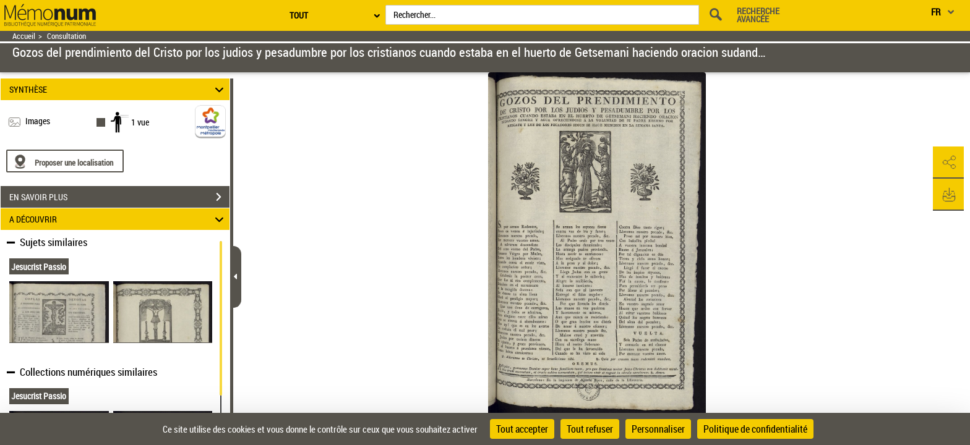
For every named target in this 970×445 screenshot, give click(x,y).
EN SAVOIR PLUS (119, 197)
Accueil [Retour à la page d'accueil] (23, 36)
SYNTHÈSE (118, 89)
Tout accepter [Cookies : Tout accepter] (522, 429)
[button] (948, 162)
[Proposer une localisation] (65, 161)
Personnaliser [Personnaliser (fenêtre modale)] (658, 429)
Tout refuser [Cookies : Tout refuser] (590, 429)
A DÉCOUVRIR (118, 219)
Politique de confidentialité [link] (755, 429)
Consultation (66, 36)
